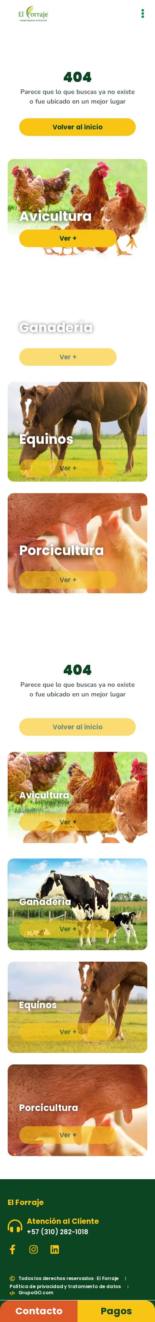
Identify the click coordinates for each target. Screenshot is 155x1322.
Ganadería (56, 327)
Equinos (46, 439)
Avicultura (55, 216)
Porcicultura (61, 550)
